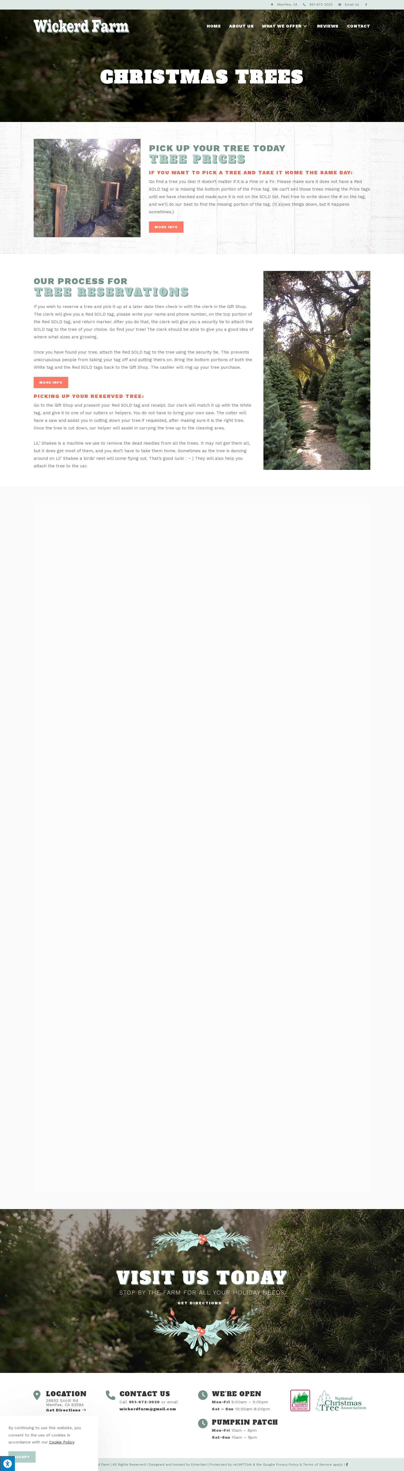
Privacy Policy (287, 1465)
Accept (22, 1457)
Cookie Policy (61, 1442)
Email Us (352, 4)
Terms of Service (317, 1465)
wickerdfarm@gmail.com (148, 1409)
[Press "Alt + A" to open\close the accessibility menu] (7, 1463)
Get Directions (203, 1303)
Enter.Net (198, 1465)
